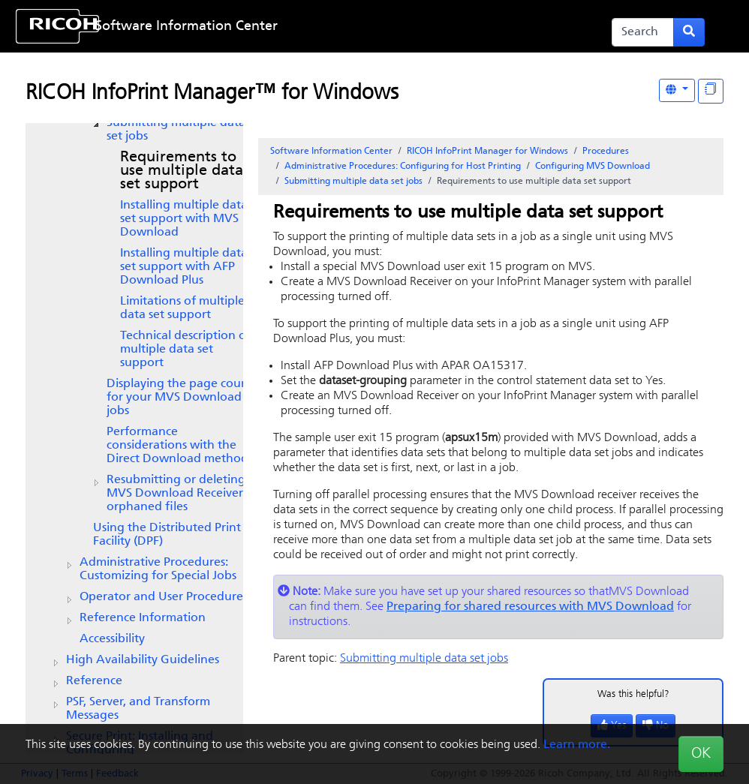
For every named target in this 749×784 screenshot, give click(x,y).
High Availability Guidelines (142, 660)
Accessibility (112, 639)
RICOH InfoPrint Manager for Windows (487, 151)
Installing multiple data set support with (184, 219)
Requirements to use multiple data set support (181, 171)
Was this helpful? (633, 694)
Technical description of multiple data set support (185, 349)
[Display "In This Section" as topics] (710, 91)
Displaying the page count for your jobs (180, 397)
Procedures (605, 151)
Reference (94, 681)
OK (701, 753)
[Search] (643, 32)
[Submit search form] (689, 32)
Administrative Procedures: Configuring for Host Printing (402, 166)
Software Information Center (186, 27)
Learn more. (576, 745)
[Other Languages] (677, 90)
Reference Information (143, 618)
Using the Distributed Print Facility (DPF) (167, 535)
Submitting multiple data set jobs (176, 130)
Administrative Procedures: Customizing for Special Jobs (158, 569)
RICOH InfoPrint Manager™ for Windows (212, 93)
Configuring (592, 166)
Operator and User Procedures (164, 597)
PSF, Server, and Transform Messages (138, 709)
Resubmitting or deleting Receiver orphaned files (176, 493)
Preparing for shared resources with (530, 607)
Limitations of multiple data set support (182, 308)
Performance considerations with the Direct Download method (177, 445)
